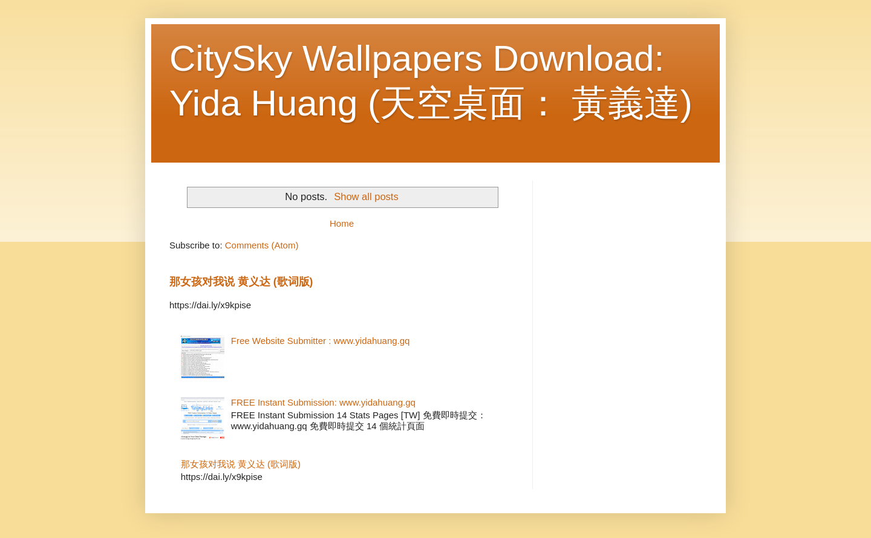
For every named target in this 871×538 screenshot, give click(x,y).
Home (342, 223)
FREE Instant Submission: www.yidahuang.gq (323, 402)
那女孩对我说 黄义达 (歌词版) (241, 282)
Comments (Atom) (262, 245)
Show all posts (366, 196)
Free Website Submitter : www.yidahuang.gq (320, 340)
